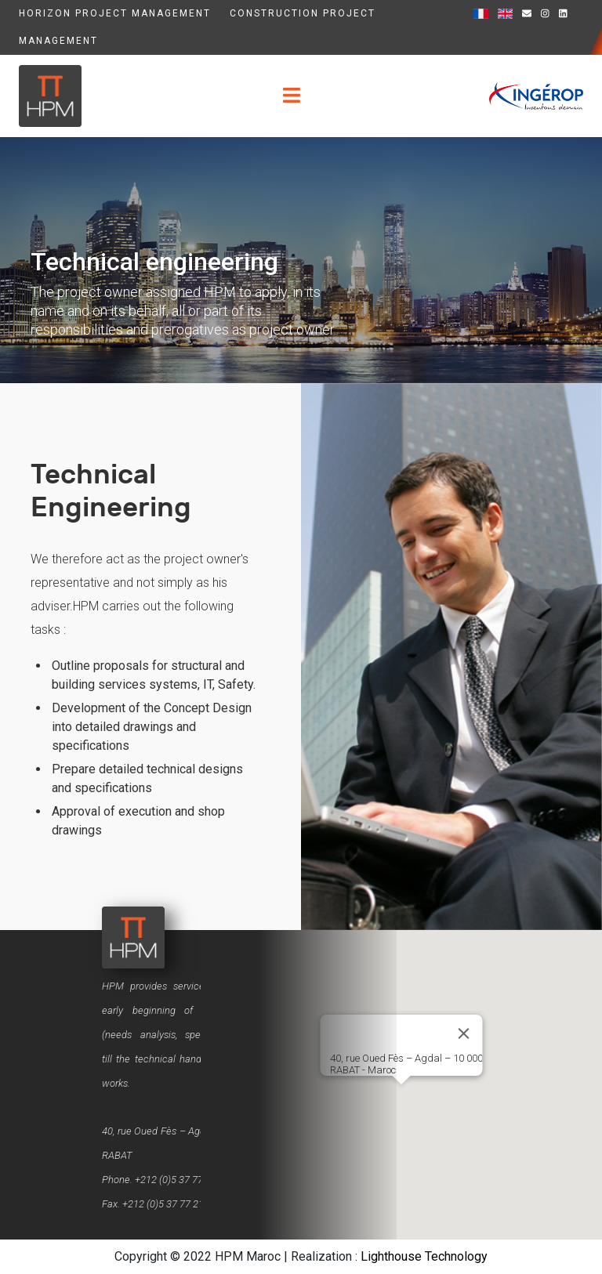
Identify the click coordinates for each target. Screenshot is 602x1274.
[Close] (464, 1033)
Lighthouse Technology (424, 1256)
